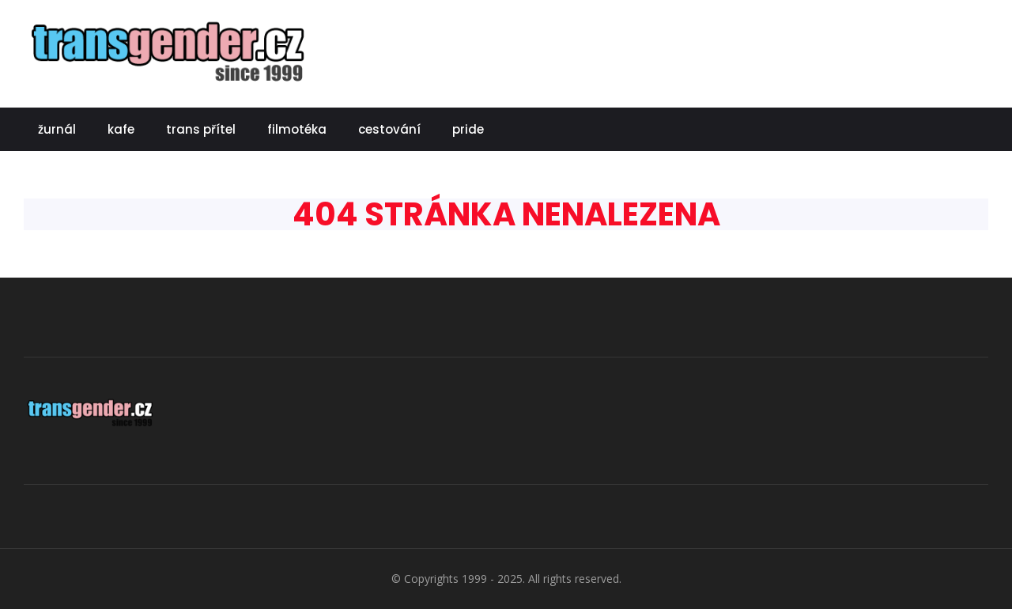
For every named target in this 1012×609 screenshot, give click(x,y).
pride (468, 129)
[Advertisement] (700, 51)
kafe (121, 129)
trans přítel (201, 129)
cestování (389, 129)
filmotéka (297, 129)
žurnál (57, 129)
